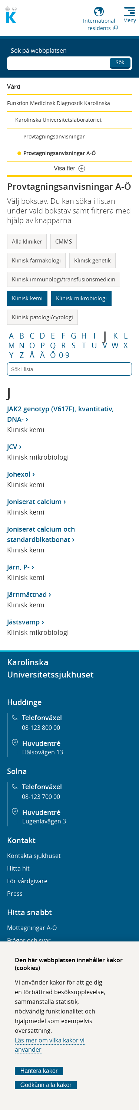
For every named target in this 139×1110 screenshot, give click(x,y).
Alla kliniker (27, 241)
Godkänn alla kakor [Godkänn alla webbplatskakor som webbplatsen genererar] (46, 1085)
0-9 (64, 355)
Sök (120, 62)
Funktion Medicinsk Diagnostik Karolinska (58, 103)
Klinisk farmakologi (36, 260)
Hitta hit (18, 868)
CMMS (63, 241)
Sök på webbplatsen (39, 50)
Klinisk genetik (92, 260)
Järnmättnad (27, 594)
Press (15, 893)
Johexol (18, 474)
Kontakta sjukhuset (34, 856)
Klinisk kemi (27, 298)
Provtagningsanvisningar (54, 136)
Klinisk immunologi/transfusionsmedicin (63, 279)
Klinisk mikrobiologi (81, 298)
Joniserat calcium (34, 501)
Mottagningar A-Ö (32, 928)
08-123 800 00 (41, 728)
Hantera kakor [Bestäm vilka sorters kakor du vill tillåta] (39, 1071)
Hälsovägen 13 (42, 752)
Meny (129, 20)
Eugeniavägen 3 (44, 821)
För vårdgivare (27, 881)
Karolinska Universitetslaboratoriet (58, 119)
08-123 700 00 (41, 797)
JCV (12, 446)
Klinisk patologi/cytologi (42, 317)
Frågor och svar (29, 940)
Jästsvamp (23, 621)
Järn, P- (18, 566)
